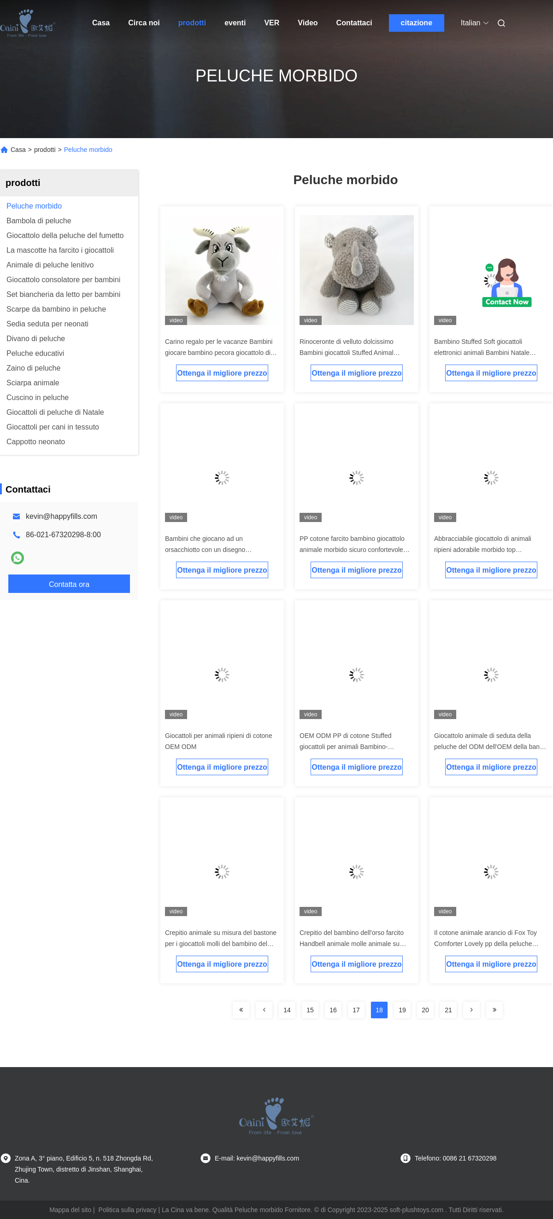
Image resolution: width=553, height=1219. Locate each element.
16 (333, 1010)
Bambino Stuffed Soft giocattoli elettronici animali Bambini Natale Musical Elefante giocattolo (481, 352)
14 (287, 1010)
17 (356, 1010)
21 (448, 1010)
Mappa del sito (70, 1209)
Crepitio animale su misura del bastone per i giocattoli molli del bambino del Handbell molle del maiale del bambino (220, 943)
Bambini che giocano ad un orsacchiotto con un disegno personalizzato (205, 549)
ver (271, 23)
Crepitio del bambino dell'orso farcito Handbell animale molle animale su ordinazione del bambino (352, 943)
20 (425, 1010)
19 (402, 1010)
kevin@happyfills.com (61, 516)
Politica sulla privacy (128, 1209)
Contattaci (354, 23)
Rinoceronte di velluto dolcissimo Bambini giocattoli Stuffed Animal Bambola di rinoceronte (347, 352)
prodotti (192, 23)
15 (310, 1010)
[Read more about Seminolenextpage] (241, 1010)
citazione (416, 23)
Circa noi (143, 23)
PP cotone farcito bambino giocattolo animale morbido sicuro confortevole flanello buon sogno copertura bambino (355, 549)
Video (308, 23)
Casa (101, 23)
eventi (235, 23)
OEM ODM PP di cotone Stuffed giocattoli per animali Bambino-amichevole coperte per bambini (345, 746)
